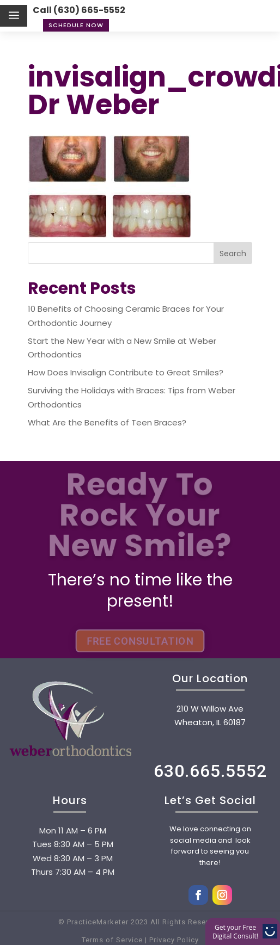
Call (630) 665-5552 (79, 10)
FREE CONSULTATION (140, 641)
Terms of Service (112, 940)
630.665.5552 (210, 771)
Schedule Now (76, 25)
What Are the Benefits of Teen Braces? (107, 422)
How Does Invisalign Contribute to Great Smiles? (125, 372)
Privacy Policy (173, 940)
